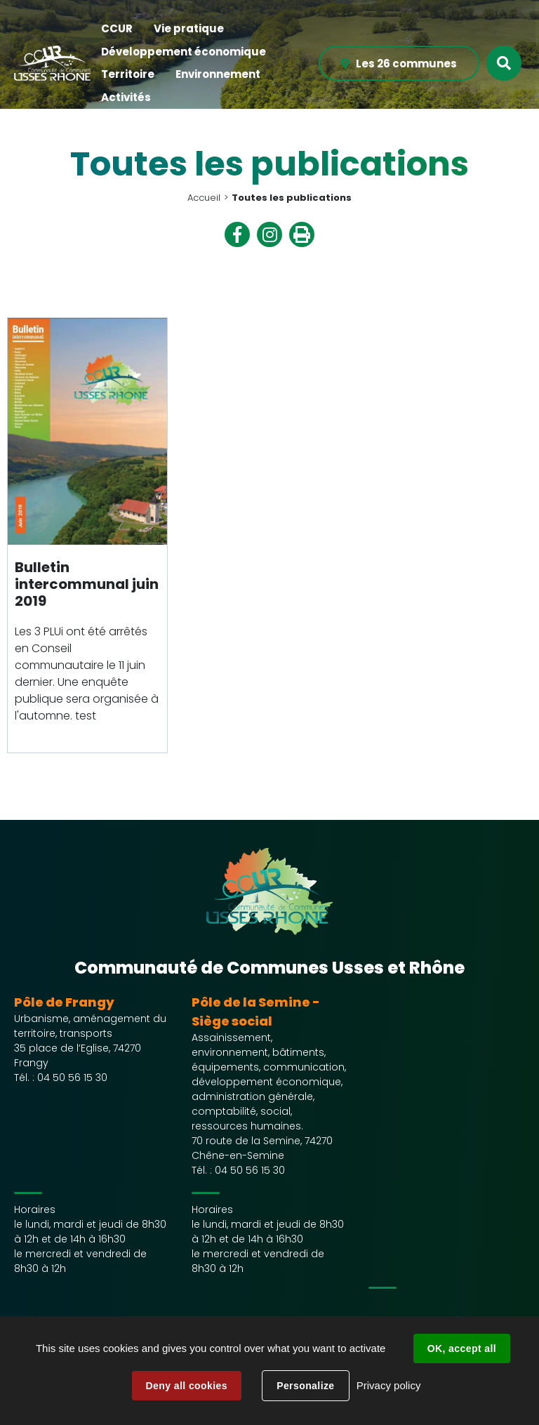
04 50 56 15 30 (72, 1078)
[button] (117, 29)
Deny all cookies (186, 1385)
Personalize (305, 1385)
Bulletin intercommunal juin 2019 (87, 584)
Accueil (203, 197)
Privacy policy (389, 1385)
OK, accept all (461, 1348)
